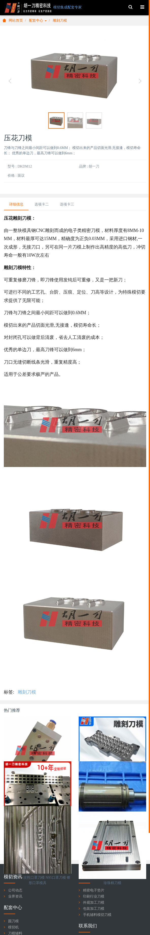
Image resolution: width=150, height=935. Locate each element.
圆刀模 (13, 921)
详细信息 (16, 204)
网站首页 (13, 20)
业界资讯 (15, 896)
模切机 (13, 927)
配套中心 (38, 20)
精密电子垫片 (93, 890)
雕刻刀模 (60, 20)
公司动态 (15, 890)
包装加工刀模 (93, 909)
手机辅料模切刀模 (97, 915)
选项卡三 (67, 204)
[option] (75, 71)
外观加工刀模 (93, 902)
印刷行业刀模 (93, 896)
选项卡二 (42, 204)
